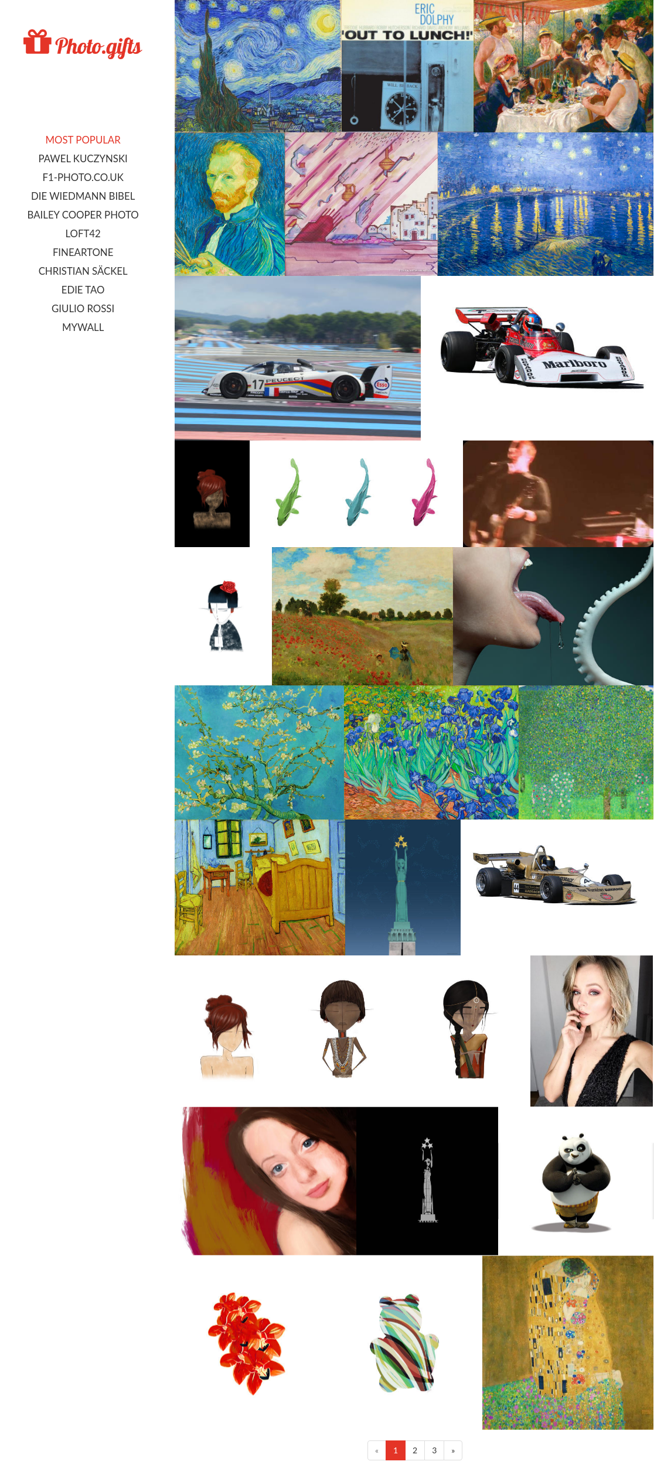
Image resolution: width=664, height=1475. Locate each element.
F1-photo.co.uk (82, 177)
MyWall (83, 327)
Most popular (83, 140)
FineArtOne (83, 252)
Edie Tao (83, 290)
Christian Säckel (83, 271)
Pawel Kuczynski (82, 158)
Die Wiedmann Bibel (83, 196)
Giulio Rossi (83, 308)
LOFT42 (82, 233)
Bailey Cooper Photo (83, 215)
